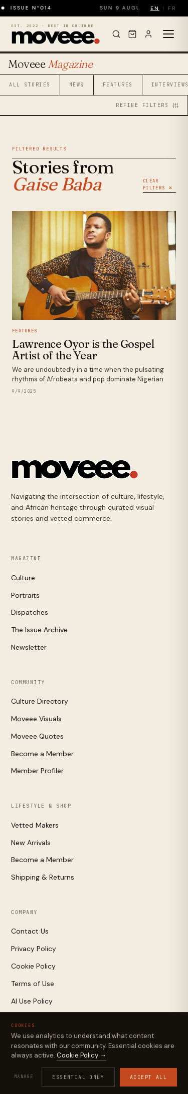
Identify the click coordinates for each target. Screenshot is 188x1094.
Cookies (62, 1070)
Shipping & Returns (42, 877)
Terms (92, 1070)
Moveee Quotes (37, 736)
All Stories (30, 84)
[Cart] (132, 33)
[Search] (116, 33)
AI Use (118, 1070)
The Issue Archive (39, 629)
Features (118, 84)
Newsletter (29, 647)
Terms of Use (32, 983)
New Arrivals (31, 842)
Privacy (30, 1070)
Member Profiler (37, 770)
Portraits (25, 595)
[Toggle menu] (168, 33)
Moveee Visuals (36, 718)
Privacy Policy (33, 948)
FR (172, 8)
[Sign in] (148, 33)
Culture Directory (39, 701)
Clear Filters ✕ (158, 184)
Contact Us (30, 931)
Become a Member (42, 753)
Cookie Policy (33, 966)
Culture (23, 577)
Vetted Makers (35, 825)
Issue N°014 (36, 7)
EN (154, 8)
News (76, 84)
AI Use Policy (32, 1001)
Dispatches (29, 612)
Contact (148, 1070)
